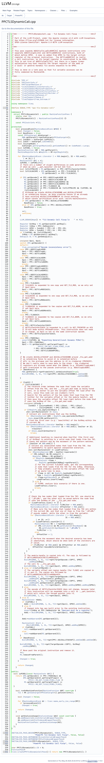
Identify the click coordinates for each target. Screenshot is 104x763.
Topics (29, 10)
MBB (56, 129)
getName (59, 528)
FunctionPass (18, 750)
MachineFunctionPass (60, 114)
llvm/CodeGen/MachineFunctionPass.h (40, 91)
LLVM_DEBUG (25, 220)
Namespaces (41, 10)
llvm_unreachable (30, 247)
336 (5, 741)
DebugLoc (24, 236)
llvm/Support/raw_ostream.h (36, 99)
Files (64, 10)
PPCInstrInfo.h (29, 82)
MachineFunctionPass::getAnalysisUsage (37, 722)
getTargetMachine (41, 146)
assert (25, 340)
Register (24, 224)
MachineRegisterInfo (28, 152)
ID (29, 116)
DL (31, 236)
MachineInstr (26, 161)
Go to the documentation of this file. (18, 28)
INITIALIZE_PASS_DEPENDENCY (25, 737)
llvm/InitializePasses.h (34, 95)
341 (5, 752)
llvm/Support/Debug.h (32, 97)
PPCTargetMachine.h (31, 84)
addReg (33, 562)
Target (9, 15)
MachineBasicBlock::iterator (37, 156)
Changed (27, 131)
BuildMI (26, 374)
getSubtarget (33, 693)
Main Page (7, 10)
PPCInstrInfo (28, 122)
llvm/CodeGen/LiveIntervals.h (37, 87)
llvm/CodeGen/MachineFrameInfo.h (38, 89)
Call (39, 623)
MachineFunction (26, 150)
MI (36, 161)
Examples (73, 10)
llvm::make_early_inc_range (61, 701)
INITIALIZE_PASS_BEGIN (23, 733)
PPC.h (24, 80)
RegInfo (44, 152)
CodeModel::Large (80, 146)
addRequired (27, 718)
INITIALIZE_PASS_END (22, 741)
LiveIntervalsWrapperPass (46, 718)
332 (5, 733)
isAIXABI (46, 141)
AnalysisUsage (46, 716)
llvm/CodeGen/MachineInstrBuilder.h (40, 93)
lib (3, 15)
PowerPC (19, 15)
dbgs (34, 220)
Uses (55, 412)
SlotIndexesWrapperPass (45, 720)
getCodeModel (59, 146)
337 (5, 743)
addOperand (33, 619)
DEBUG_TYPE (60, 733)
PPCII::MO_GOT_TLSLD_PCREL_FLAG (44, 684)
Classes (54, 10)
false (71, 743)
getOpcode (50, 477)
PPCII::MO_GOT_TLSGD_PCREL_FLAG (54, 346)
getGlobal (65, 526)
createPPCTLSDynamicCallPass (32, 752)
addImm (81, 374)
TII (38, 122)
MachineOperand (39, 416)
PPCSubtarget (30, 135)
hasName (77, 526)
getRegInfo (60, 152)
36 (5, 108)
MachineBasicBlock (44, 129)
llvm (30, 104)
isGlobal (46, 526)
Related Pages (19, 10)
